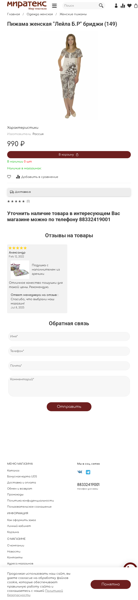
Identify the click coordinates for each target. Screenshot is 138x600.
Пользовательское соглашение (29, 506)
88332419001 (88, 485)
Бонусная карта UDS (22, 476)
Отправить (69, 407)
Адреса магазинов (20, 563)
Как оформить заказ (21, 520)
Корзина (13, 532)
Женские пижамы (73, 14)
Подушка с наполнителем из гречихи (46, 270)
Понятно (110, 584)
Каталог (13, 470)
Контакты (15, 557)
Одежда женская (40, 14)
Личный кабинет (19, 526)
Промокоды (15, 494)
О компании (15, 545)
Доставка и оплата (21, 482)
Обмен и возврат (19, 488)
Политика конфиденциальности (30, 500)
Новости (13, 551)
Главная (13, 14)
